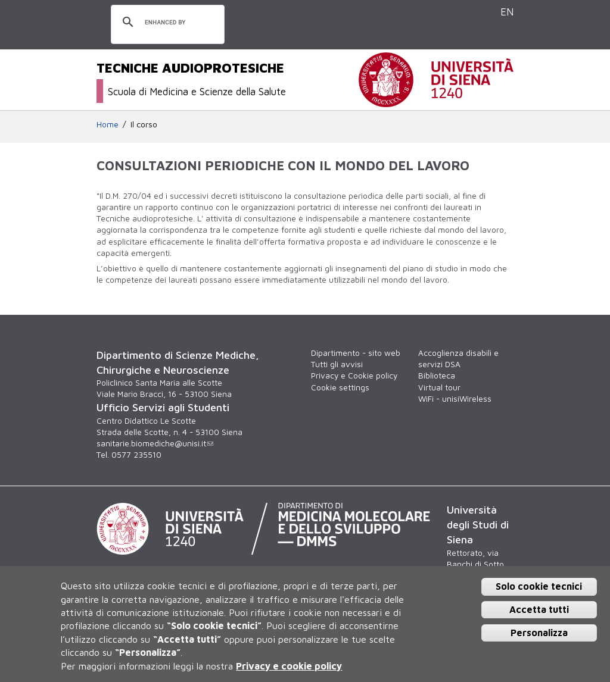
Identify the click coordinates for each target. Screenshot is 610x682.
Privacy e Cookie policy (354, 375)
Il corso (143, 124)
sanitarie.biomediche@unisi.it (155, 443)
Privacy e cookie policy (289, 666)
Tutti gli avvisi (337, 364)
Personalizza (539, 632)
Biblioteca (436, 375)
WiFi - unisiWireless (454, 398)
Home (108, 124)
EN (506, 11)
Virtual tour (439, 387)
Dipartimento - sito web (355, 353)
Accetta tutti (539, 609)
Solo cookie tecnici (539, 586)
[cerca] (166, 22)
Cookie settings (340, 387)
